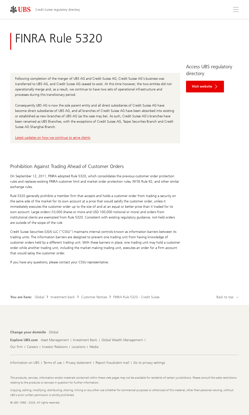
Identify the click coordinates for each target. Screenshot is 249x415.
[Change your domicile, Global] (53, 332)
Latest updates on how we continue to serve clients (52, 138)
